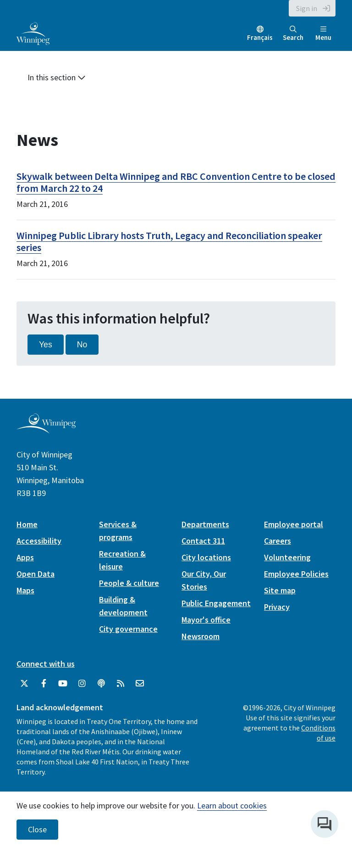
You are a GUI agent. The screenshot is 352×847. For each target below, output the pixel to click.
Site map (280, 590)
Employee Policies (296, 573)
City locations (206, 557)
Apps (25, 557)
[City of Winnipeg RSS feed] (120, 683)
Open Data (35, 573)
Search (293, 34)
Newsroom (201, 636)
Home (27, 524)
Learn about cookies (232, 805)
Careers (277, 540)
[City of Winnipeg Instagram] (82, 683)
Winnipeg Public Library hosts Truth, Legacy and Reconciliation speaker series (169, 241)
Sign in (306, 8)
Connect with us (45, 663)
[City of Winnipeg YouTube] (63, 683)
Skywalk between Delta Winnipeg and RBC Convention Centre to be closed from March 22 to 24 (176, 182)
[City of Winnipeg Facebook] (43, 683)
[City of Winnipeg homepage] (46, 429)
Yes (45, 344)
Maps (25, 590)
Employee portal (293, 524)
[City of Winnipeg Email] (140, 683)
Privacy (277, 607)
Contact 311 (203, 540)
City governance (128, 629)
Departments (205, 524)
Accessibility (38, 540)
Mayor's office (206, 619)
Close (37, 830)
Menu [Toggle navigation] (323, 34)
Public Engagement (216, 603)
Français (260, 37)
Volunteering (287, 557)
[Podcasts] (101, 683)
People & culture (129, 583)
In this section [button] (57, 77)
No (82, 344)
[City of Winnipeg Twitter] (24, 683)
